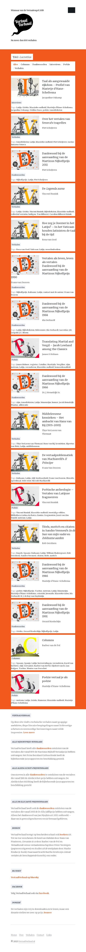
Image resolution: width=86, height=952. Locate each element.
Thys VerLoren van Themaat (29, 444)
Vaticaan (34, 249)
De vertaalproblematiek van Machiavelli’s (57, 458)
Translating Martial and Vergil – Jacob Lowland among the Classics (58, 345)
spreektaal (16, 481)
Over (21, 935)
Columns (25, 64)
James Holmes (22, 364)
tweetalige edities (57, 512)
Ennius (40, 515)
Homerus (42, 700)
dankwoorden (43, 748)
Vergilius (61, 364)
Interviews (54, 64)
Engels (19, 553)
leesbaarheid (42, 478)
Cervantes (28, 666)
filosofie (70, 478)
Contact (40, 935)
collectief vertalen (19, 214)
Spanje (27, 663)
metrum (14, 367)
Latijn (19, 107)
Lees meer (29, 732)
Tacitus (38, 591)
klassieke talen (62, 593)
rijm (68, 364)
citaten (40, 556)
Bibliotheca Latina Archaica (23, 515)
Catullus (42, 364)
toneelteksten (56, 110)
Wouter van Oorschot (37, 668)
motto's (53, 556)
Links (49, 935)
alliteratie (23, 405)
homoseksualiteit (63, 367)
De (53, 188)
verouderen (30, 367)
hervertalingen (45, 663)
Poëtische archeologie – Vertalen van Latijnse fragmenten (57, 493)
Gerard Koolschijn (32, 631)
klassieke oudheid (38, 107)
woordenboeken (52, 249)
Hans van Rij (49, 444)
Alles (15, 64)
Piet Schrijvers (60, 142)
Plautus (14, 405)
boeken (64, 834)
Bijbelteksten (50, 212)
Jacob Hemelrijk (66, 402)
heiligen (32, 214)
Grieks (25, 107)
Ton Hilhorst (43, 214)
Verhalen (19, 68)
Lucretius (63, 330)
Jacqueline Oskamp (20, 110)
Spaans (27, 553)
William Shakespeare (56, 553)
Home (14, 935)
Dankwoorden (39, 64)
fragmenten (49, 515)
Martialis (51, 364)
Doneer (48, 912)
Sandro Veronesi (28, 556)
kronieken (60, 444)
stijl (33, 478)
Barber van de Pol (42, 666)
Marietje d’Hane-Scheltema (59, 107)
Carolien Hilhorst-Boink (60, 214)
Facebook (44, 893)
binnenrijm (46, 402)
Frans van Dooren (57, 478)
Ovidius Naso (36, 110)
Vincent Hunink (37, 212)
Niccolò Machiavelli (41, 481)
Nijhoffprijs (21, 180)
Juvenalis (50, 593)
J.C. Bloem (23, 333)
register (34, 364)
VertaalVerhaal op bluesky (25, 877)
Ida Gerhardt (52, 330)
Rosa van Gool (22, 249)
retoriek (41, 593)
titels (46, 556)
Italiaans (32, 292)
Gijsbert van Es (58, 666)
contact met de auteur (53, 292)
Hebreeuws (40, 330)
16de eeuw (26, 481)
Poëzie (66, 64)
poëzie (46, 110)
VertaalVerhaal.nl (27, 941)
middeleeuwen (32, 446)
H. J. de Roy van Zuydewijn (32, 596)
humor (55, 402)
